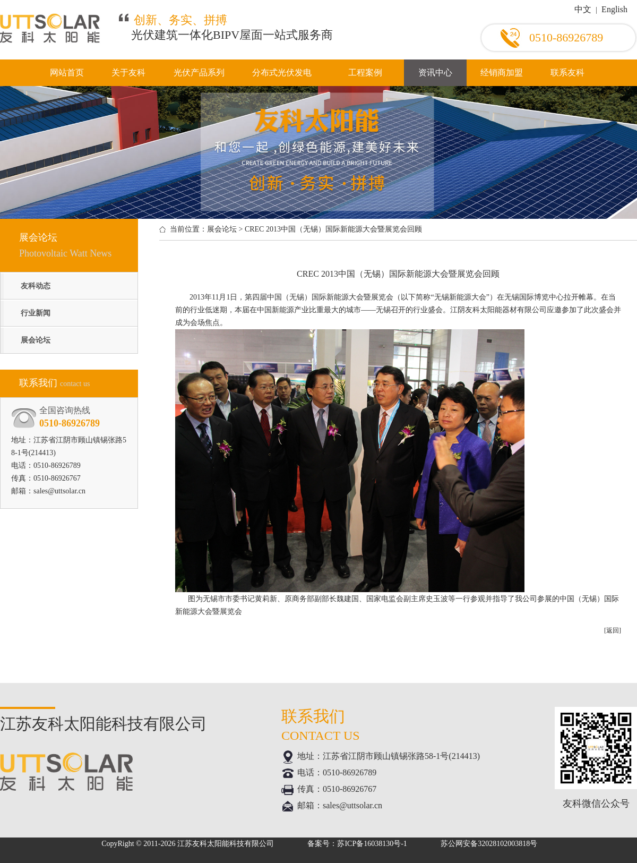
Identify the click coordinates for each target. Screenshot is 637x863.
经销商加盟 (501, 72)
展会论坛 (35, 340)
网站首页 (67, 72)
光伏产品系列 (199, 72)
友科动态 (35, 286)
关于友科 (128, 72)
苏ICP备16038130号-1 (372, 844)
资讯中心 (435, 72)
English (614, 9)
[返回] (612, 630)
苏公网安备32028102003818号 (489, 844)
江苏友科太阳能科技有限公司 (225, 844)
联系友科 (567, 72)
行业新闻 (35, 313)
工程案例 (365, 72)
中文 (582, 9)
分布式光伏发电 (282, 72)
